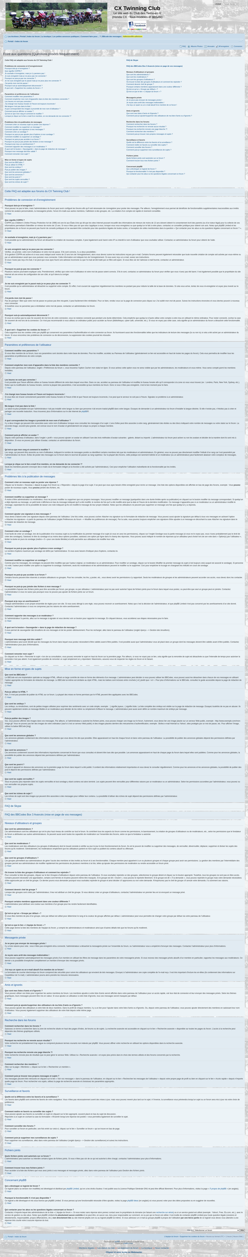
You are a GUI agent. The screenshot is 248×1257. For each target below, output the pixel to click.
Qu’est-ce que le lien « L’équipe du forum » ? (143, 91)
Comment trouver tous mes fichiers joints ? (142, 161)
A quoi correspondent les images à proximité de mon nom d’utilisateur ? (32, 109)
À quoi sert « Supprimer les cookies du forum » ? (24, 88)
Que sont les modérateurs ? (137, 77)
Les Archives (13, 36)
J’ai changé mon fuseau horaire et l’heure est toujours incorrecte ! (30, 104)
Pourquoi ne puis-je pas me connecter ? (20, 78)
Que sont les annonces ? (14, 175)
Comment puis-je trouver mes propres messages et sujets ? (149, 134)
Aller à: (190, 1230)
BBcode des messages (111, 36)
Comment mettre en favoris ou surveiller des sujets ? (146, 145)
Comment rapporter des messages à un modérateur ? (26, 147)
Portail (23, 36)
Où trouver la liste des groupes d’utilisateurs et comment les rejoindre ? (154, 82)
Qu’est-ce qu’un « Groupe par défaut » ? (142, 89)
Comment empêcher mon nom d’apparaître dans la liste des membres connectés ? (37, 99)
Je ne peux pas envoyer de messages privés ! (144, 100)
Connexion (238, 46)
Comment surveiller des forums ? (139, 147)
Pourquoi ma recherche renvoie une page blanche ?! (146, 129)
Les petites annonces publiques (66, 36)
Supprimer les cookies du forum (192, 1236)
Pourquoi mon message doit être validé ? (21, 151)
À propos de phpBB (218, 1189)
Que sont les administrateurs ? (138, 74)
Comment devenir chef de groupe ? (140, 84)
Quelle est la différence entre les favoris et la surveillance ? (149, 142)
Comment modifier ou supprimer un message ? (23, 127)
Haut (9, 214)
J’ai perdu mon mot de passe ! (16, 83)
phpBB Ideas (132, 1201)
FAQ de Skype (132, 60)
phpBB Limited (73, 1189)
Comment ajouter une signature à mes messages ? (24, 129)
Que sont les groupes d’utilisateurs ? (140, 79)
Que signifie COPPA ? (13, 71)
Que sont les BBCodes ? (14, 162)
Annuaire (211, 46)
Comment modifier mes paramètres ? (19, 96)
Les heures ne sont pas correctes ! (18, 101)
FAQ (184, 46)
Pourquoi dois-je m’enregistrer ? (17, 68)
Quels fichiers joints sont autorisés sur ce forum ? (145, 158)
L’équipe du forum (171, 1236)
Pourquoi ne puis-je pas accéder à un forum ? (22, 139)
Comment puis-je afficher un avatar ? (19, 111)
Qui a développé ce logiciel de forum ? (141, 169)
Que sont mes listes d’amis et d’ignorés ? (142, 113)
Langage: (218, 4)
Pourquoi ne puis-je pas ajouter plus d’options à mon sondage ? (29, 134)
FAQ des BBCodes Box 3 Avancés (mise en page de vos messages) (154, 66)
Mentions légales (87, 1248)
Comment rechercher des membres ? (140, 131)
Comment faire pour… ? (91, 36)
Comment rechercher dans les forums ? (141, 124)
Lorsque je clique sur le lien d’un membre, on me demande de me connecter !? (38, 116)
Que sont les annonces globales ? (18, 172)
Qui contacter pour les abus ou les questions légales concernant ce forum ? (155, 174)
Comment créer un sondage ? (16, 132)
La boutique (46, 36)
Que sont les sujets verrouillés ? (17, 179)
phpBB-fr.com (128, 1243)
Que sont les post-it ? (13, 177)
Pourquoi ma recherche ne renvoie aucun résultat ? (146, 126)
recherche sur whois (164, 1212)
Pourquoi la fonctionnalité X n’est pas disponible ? (145, 171)
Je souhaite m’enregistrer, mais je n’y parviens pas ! (25, 73)
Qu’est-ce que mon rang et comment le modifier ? (24, 114)
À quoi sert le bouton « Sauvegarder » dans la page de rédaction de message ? (36, 149)
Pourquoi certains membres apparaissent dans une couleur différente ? (153, 87)
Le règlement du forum (128, 1248)
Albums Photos (197, 46)
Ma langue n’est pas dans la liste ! (18, 106)
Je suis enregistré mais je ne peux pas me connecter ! (26, 76)
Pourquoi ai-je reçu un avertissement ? (20, 144)
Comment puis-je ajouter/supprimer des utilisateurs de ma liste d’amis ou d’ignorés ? (159, 116)
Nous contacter (162, 1248)
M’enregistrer (224, 46)
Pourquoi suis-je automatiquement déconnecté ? (23, 86)
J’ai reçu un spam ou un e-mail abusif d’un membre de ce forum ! (151, 105)
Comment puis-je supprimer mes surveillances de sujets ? (148, 150)
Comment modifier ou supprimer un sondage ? (23, 137)
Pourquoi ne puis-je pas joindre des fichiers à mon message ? (29, 142)
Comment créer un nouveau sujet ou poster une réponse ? (27, 124)
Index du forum (33, 36)
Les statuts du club (106, 1248)
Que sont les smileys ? (13, 167)
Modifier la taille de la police (241, 40)
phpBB (84, 411)
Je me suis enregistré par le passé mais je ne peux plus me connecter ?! (33, 81)
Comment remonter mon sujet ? (17, 154)
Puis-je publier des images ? (16, 170)
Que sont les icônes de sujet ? (16, 182)
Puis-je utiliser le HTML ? (14, 165)
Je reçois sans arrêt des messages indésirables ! (145, 102)
